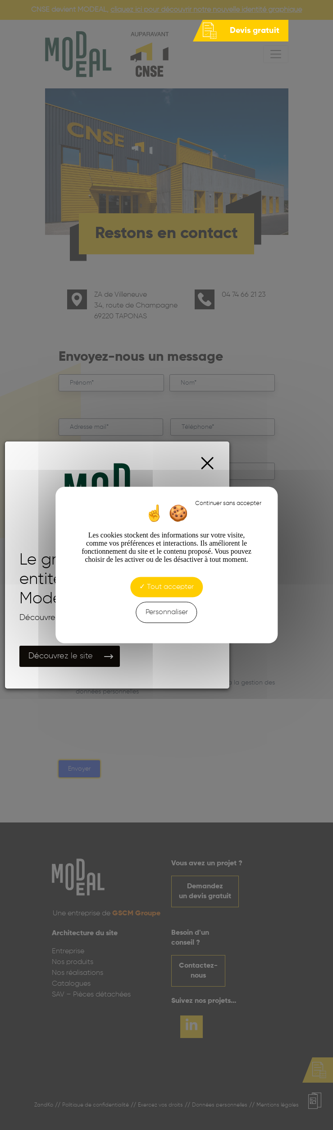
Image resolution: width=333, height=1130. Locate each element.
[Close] (207, 463)
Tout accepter (166, 586)
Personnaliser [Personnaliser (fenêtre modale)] (167, 612)
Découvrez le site (60, 656)
